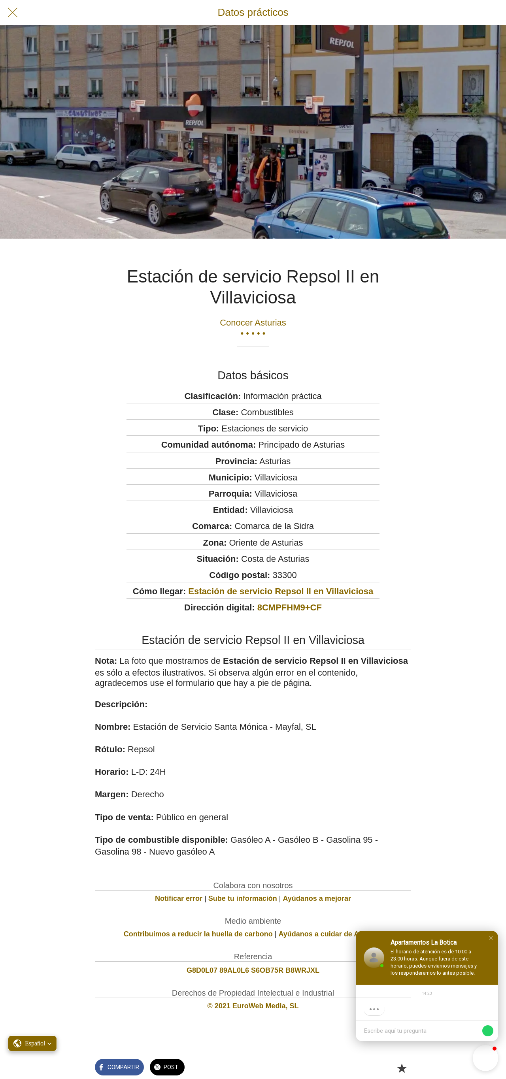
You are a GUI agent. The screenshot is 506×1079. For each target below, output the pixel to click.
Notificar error (178, 898)
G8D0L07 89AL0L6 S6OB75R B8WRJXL (253, 970)
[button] (491, 938)
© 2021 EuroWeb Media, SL (253, 1006)
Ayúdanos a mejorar (317, 898)
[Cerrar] (12, 12)
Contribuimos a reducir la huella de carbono (198, 934)
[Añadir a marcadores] (401, 1067)
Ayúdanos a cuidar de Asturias (331, 934)
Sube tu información (242, 898)
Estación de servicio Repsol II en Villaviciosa (280, 591)
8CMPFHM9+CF (289, 607)
